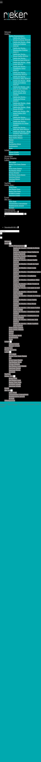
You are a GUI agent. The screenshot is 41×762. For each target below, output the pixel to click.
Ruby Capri (8, 714)
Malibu (6, 696)
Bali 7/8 (7, 652)
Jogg (6, 684)
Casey (6, 531)
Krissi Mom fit (9, 632)
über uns (7, 199)
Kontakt (11, 208)
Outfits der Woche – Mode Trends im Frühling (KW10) (22, 83)
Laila (6, 571)
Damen (11, 140)
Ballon (6, 654)
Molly (6, 577)
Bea (5, 658)
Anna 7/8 (7, 650)
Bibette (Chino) (9, 522)
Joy (5, 557)
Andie (6, 512)
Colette (6, 537)
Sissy (6, 597)
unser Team (12, 201)
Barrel (6, 656)
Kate (6, 567)
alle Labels (12, 162)
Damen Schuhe (14, 152)
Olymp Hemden (14, 173)
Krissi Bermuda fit (10, 626)
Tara (5, 607)
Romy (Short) (9, 589)
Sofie (6, 599)
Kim (5, 569)
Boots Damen (12, 404)
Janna (6, 549)
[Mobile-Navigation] (1, 237)
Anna (6, 646)
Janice (6, 547)
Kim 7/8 (7, 690)
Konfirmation (13, 146)
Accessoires (8, 156)
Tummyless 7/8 (9, 726)
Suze (6, 603)
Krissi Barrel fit (9, 624)
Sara (5, 591)
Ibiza (6, 676)
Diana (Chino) (9, 543)
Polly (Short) (8, 581)
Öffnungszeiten (9, 210)
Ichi (10, 166)
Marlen (6, 706)
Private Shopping (10, 158)
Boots (6, 757)
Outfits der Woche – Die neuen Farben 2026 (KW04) (21, 113)
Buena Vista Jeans (15, 191)
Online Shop (9, 185)
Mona (6, 579)
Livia (6, 692)
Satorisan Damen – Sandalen (19, 740)
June (6, 563)
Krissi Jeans (13, 187)
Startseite (3, 404)
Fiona (6, 565)
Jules (6, 561)
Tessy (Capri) (9, 611)
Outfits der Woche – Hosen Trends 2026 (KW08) (19, 93)
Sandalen (7, 759)
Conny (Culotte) (10, 541)
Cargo (6, 660)
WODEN (12, 181)
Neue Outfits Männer (16, 138)
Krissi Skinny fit (10, 634)
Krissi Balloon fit (10, 622)
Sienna (6, 593)
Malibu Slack (9, 698)
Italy (6, 678)
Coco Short (8, 666)
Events (6, 197)
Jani (5, 553)
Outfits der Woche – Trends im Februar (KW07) (19, 99)
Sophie (6, 716)
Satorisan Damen (14, 177)
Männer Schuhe (14, 154)
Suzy (6, 605)
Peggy (6, 710)
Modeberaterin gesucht (16, 206)
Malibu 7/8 (8, 700)
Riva (6, 712)
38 (15, 498)
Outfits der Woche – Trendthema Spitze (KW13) (19, 68)
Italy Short (8, 682)
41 (23, 498)
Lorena (6, 694)
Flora (6, 545)
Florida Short (9, 674)
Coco (6, 535)
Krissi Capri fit (9, 630)
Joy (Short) (8, 559)
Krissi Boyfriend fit (11, 628)
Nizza (6, 708)
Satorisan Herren (14, 179)
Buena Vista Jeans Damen (17, 164)
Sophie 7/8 (8, 718)
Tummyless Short (10, 728)
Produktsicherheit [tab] (10, 448)
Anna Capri (8, 648)
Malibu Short (9, 704)
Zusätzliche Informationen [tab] (13, 446)
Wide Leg (7, 730)
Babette (7, 516)
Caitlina (7, 528)
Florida (6, 670)
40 (20, 498)
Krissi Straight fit (10, 636)
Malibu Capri (9, 702)
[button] (17, 215)
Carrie (6, 530)
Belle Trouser (9, 518)
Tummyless (8, 724)
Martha (6, 575)
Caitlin (6, 526)
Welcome (7, 32)
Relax (6, 583)
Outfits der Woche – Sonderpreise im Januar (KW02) (21, 123)
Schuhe (7, 150)
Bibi (5, 524)
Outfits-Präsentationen (16, 36)
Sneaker (7, 753)
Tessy (6, 609)
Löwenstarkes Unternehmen (18, 203)
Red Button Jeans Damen (17, 175)
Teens (11, 148)
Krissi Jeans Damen (15, 168)
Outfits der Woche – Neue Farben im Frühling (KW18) (21, 44)
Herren (11, 142)
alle (5, 510)
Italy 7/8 (7, 680)
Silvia (6, 720)
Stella (6, 601)
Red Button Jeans (14, 189)
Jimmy (6, 555)
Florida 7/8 (8, 672)
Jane (5, 551)
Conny (6, 539)
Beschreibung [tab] (9, 443)
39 (17, 498)
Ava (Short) (8, 514)
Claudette (7, 533)
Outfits (7, 34)
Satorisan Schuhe (14, 195)
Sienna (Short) (9, 595)
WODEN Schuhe (14, 193)
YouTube (7, 183)
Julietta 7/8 (8, 686)
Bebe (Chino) (9, 520)
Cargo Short (8, 664)
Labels (7, 160)
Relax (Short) (9, 585)
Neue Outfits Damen (15, 135)
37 (12, 498)
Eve (5, 668)
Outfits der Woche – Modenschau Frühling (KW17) (20, 50)
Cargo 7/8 (7, 662)
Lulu (6, 573)
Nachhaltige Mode (15, 144)
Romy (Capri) (9, 587)
